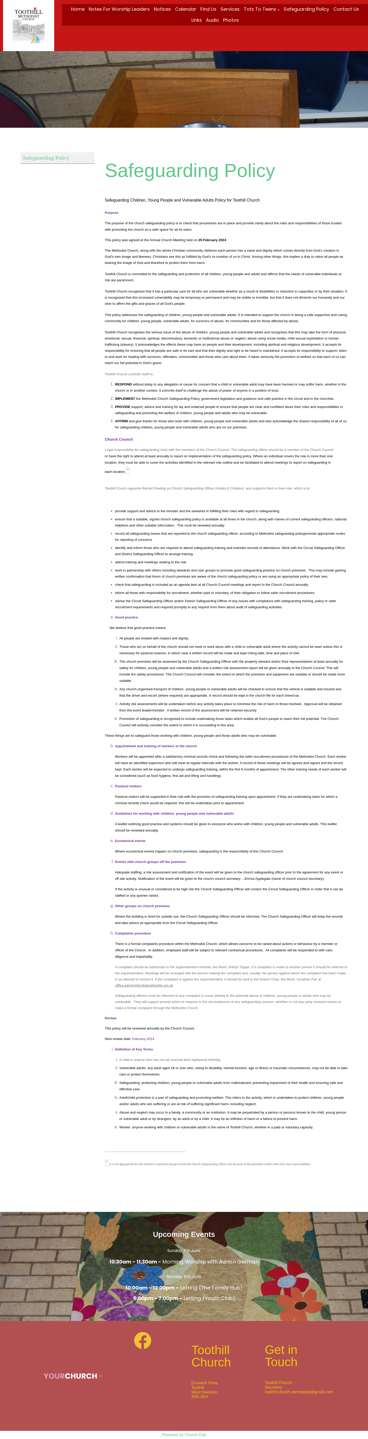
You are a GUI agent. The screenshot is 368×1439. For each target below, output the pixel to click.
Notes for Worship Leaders (119, 9)
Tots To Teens (260, 9)
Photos (231, 20)
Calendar (185, 9)
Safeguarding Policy (306, 9)
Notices (162, 9)
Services (230, 9)
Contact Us (346, 9)
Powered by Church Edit (184, 1435)
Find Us (208, 9)
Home (78, 9)
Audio (212, 20)
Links (196, 20)
